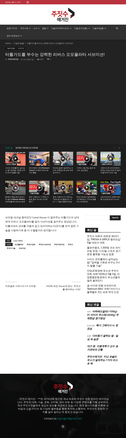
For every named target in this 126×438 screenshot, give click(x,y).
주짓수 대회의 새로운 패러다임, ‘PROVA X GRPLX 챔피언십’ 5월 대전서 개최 (104, 239)
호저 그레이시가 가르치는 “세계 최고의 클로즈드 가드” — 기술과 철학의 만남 (63, 199)
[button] (117, 28)
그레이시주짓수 (106, 164)
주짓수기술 (11, 248)
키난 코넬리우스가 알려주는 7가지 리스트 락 (102, 360)
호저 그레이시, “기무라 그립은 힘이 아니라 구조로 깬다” (38, 199)
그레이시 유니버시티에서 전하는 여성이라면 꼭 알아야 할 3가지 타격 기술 (110, 170)
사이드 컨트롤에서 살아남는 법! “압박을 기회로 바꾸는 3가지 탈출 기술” (15, 170)
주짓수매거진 (13, 59)
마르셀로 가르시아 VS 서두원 (20, 286)
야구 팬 (91, 346)
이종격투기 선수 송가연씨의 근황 (102, 347)
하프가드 (81, 193)
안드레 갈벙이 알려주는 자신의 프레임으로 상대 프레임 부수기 (63, 170)
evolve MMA (18, 241)
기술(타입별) (99, 28)
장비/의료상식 (14, 36)
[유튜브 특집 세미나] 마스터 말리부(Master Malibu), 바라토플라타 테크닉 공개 (15, 199)
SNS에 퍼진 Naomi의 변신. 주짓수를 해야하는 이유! (63, 288)
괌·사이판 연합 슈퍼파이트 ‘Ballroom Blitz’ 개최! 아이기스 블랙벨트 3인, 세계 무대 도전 (103, 289)
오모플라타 (19, 244)
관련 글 (8, 148)
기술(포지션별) (82, 28)
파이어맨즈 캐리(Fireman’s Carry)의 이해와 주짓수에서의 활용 (39, 170)
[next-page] (119, 148)
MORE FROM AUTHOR (27, 148)
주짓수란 (25, 28)
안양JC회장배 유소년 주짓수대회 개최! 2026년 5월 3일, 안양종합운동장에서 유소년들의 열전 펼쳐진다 (103, 275)
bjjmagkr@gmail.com (70, 418)
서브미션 (21, 48)
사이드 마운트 (11, 164)
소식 (36, 28)
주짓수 (70, 244)
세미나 (8, 193)
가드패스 (57, 164)
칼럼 (45, 28)
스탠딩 (32, 164)
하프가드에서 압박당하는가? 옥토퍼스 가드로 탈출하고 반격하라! (86, 199)
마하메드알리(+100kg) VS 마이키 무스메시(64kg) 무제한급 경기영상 (103, 315)
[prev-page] (114, 148)
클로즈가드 (58, 193)
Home (8, 43)
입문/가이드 (12, 28)
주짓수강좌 (31, 244)
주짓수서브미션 (45, 244)
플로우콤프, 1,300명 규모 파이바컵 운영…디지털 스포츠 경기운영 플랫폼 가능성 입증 (104, 251)
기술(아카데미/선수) (61, 28)
